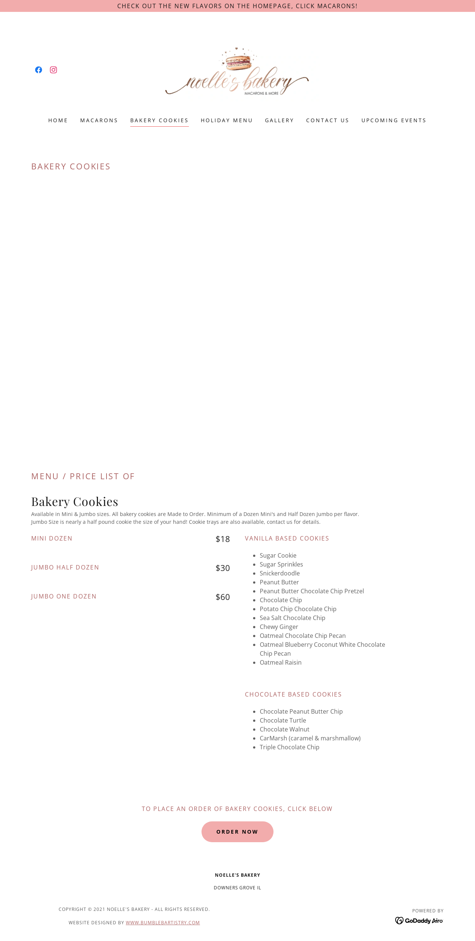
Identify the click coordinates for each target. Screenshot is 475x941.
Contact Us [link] (328, 120)
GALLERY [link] (279, 120)
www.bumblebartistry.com (163, 922)
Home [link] (58, 120)
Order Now (237, 831)
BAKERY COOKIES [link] (159, 120)
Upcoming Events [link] (394, 120)
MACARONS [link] (99, 120)
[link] (38, 69)
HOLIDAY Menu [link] (227, 120)
